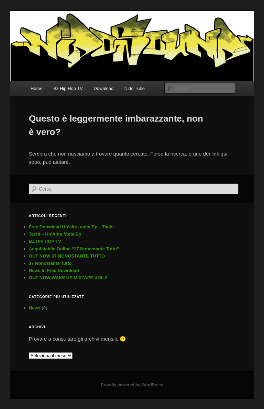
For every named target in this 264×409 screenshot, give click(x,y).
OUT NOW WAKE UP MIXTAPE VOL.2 (68, 277)
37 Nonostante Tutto (50, 263)
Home (37, 88)
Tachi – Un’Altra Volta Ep (55, 234)
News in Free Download (54, 270)
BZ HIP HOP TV (45, 241)
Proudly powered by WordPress (132, 385)
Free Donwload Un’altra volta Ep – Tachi (71, 226)
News (35, 307)
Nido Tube (134, 88)
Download (103, 88)
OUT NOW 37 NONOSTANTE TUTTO (67, 256)
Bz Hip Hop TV (68, 88)
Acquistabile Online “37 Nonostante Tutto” (74, 248)
